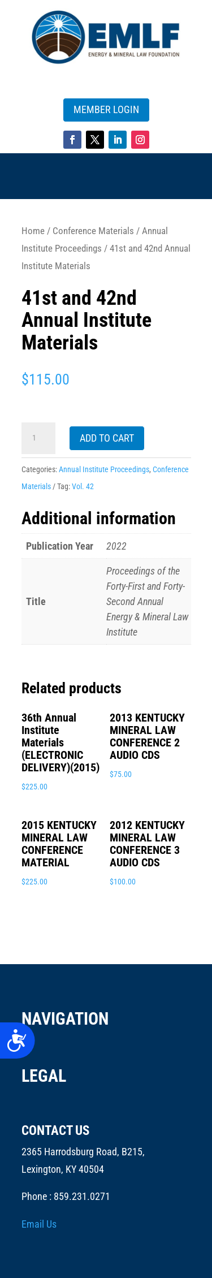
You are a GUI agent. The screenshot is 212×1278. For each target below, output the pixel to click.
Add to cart (107, 438)
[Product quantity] (38, 438)
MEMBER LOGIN (106, 109)
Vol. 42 (83, 486)
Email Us (39, 1224)
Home (33, 231)
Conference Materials (93, 231)
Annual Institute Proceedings (104, 469)
